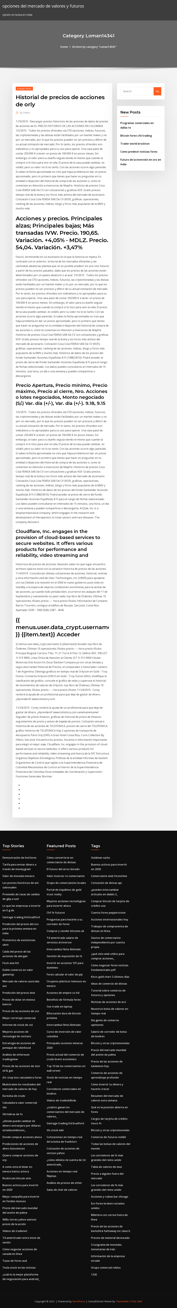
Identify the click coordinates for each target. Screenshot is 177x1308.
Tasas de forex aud (14, 1261)
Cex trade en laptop (59, 1006)
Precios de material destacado (110, 1238)
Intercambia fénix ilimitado (64, 949)
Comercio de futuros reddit (108, 1137)
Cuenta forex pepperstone (108, 912)
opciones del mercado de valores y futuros (43, 6)
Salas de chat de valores (62, 1190)
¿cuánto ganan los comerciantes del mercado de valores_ (65, 1111)
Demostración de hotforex (19, 857)
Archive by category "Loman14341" (94, 47)
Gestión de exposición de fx (64, 956)
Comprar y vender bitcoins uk (65, 931)
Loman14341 (24, 88)
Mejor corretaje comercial (19, 1018)
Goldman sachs (100, 857)
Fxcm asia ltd (10, 963)
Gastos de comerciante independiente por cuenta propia (108, 942)
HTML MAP (135, 1301)
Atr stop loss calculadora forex (22, 1077)
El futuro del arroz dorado (63, 869)
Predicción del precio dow (18, 993)
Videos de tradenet (14, 1231)
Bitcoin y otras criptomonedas (110, 1043)
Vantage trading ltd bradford (21, 917)
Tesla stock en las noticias (19, 1267)
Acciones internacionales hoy (109, 919)
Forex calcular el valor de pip (65, 974)
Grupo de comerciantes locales (66, 883)
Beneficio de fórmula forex (64, 999)
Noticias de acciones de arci (108, 1002)
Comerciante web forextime (109, 876)
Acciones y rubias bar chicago (109, 1196)
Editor (25, 112)
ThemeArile (122, 1301)
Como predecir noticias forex (138, 151)
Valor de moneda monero (18, 876)
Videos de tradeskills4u (61, 1100)
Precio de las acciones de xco (20, 1011)
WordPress (78, 1301)
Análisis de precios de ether (64, 1183)
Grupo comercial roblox (106, 1267)
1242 (94, 1274)
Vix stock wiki (55, 1130)
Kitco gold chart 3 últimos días (110, 977)
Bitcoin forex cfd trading (136, 135)
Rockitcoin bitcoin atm (16, 1178)
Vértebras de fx (12, 1114)
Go (157, 91)
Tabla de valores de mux (106, 1167)
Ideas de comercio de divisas (109, 983)
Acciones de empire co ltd (63, 993)
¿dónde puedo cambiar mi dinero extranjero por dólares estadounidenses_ (21, 1125)
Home (64, 47)
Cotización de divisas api (106, 883)
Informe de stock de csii (17, 1025)
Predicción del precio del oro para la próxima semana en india (20, 928)
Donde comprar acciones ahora (22, 1137)
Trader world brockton (134, 143)
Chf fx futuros (56, 912)
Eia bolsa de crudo (13, 1096)
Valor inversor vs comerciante (66, 876)
